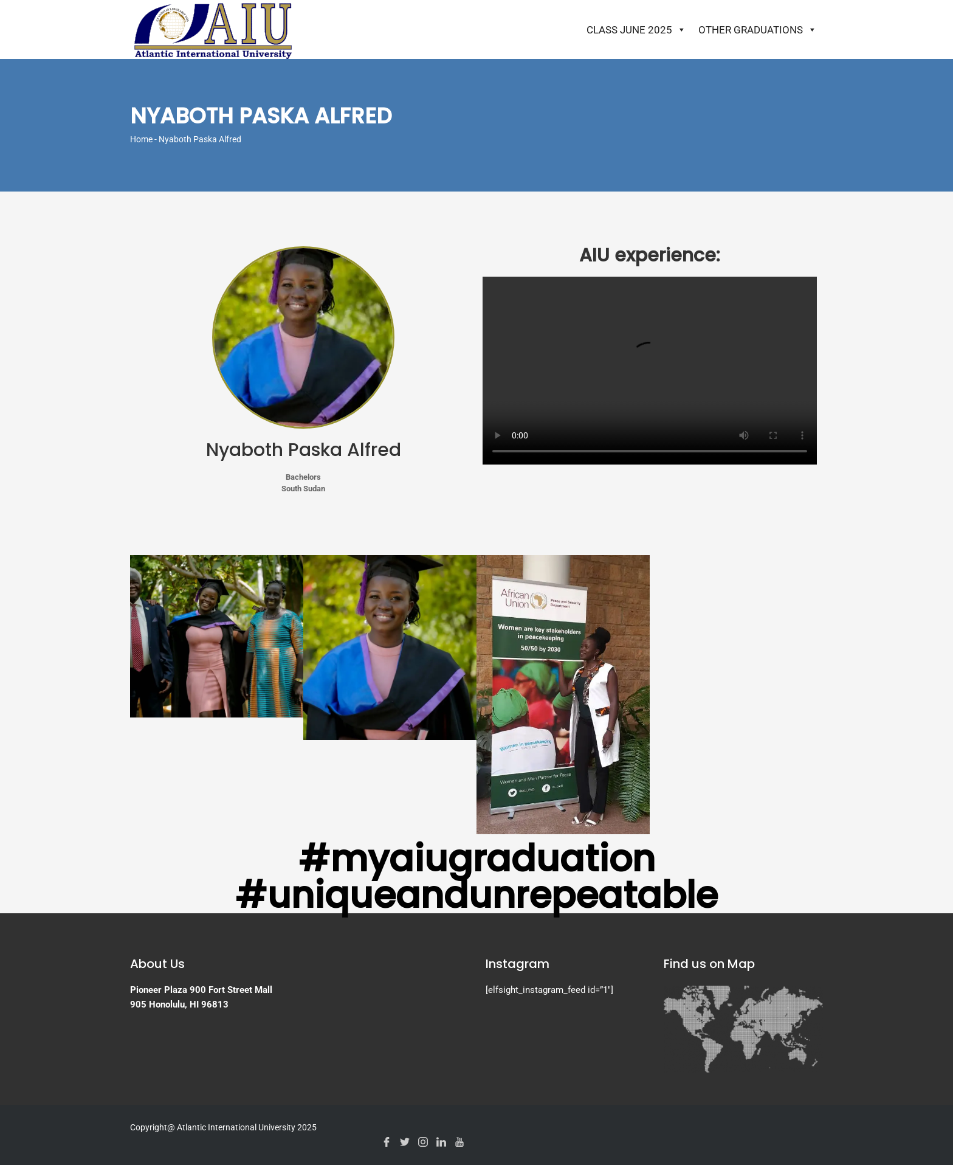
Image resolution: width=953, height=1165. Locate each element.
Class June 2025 (636, 30)
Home (141, 139)
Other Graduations (757, 30)
